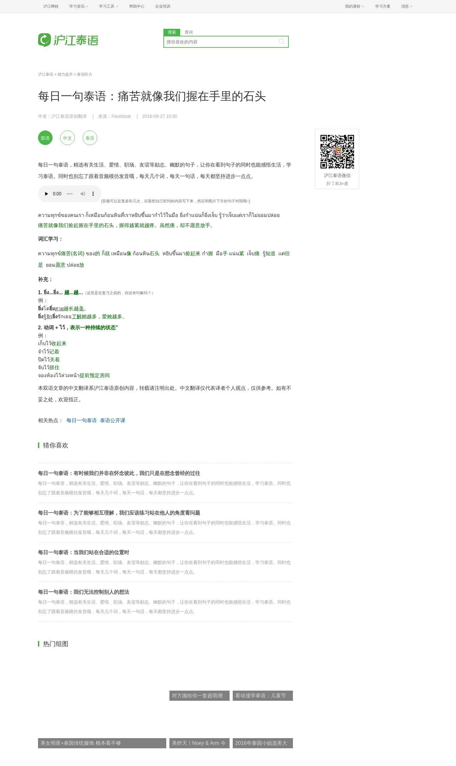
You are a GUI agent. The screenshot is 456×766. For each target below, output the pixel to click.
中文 (67, 138)
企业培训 (162, 6)
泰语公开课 (112, 420)
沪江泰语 (45, 74)
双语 (45, 138)
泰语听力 (84, 74)
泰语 (90, 138)
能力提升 (65, 74)
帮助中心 (136, 6)
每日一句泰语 (81, 420)
